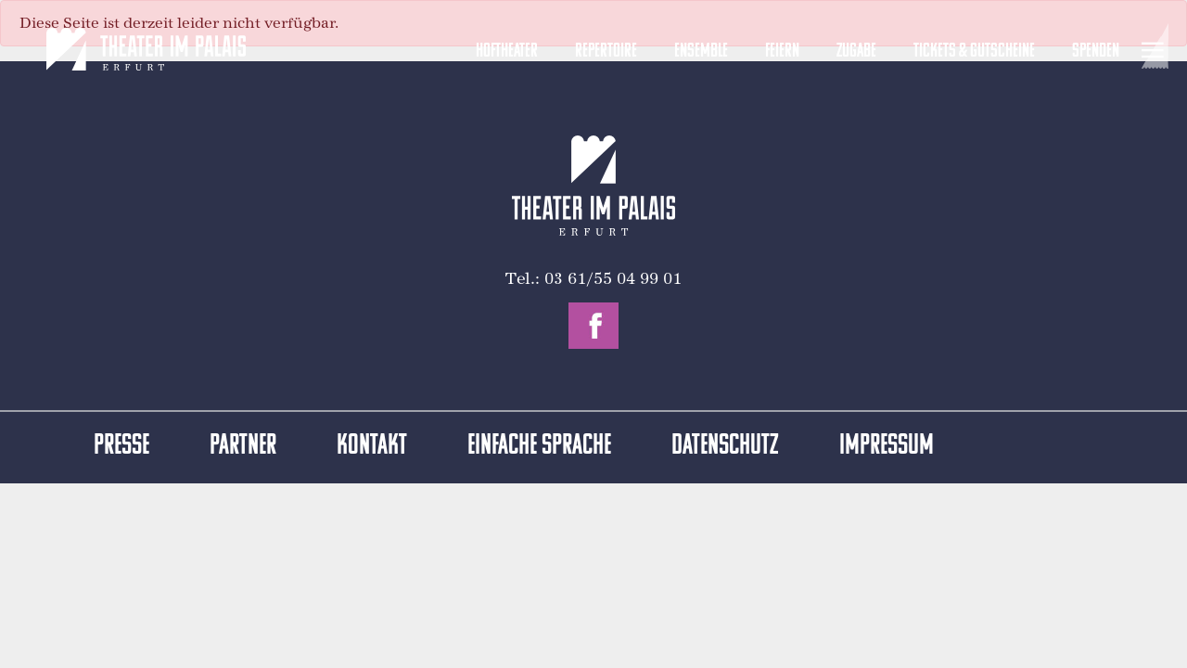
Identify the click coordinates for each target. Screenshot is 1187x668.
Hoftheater (507, 51)
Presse (121, 446)
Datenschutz (725, 446)
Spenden (1095, 51)
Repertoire (606, 51)
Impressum (886, 446)
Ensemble (701, 51)
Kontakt (372, 446)
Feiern (782, 51)
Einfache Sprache (539, 446)
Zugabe (856, 51)
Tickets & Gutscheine (974, 51)
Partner (243, 446)
